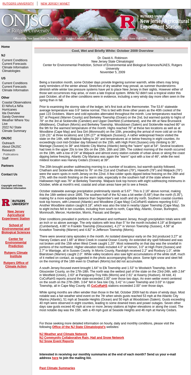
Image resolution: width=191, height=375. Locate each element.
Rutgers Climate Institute (15, 254)
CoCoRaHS (99, 286)
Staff (5, 158)
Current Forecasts (14, 64)
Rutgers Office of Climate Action (16, 264)
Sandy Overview (13, 116)
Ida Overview (11, 113)
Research (8, 150)
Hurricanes (9, 109)
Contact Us (9, 174)
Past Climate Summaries (57, 368)
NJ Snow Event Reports (56, 341)
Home (5, 47)
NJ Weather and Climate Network (63, 334)
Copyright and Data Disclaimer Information (13, 186)
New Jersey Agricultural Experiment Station (16, 215)
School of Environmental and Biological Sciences (16, 228)
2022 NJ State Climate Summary (14, 129)
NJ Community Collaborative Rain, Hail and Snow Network (81, 337)
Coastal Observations (16, 102)
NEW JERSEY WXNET (55, 3)
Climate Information (15, 67)
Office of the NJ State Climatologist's (79, 327)
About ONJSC (11, 146)
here (55, 358)
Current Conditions (14, 60)
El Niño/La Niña (12, 106)
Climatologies (11, 71)
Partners (7, 166)
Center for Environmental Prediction (15, 242)
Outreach (8, 143)
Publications (10, 154)
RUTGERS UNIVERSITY (18, 3)
